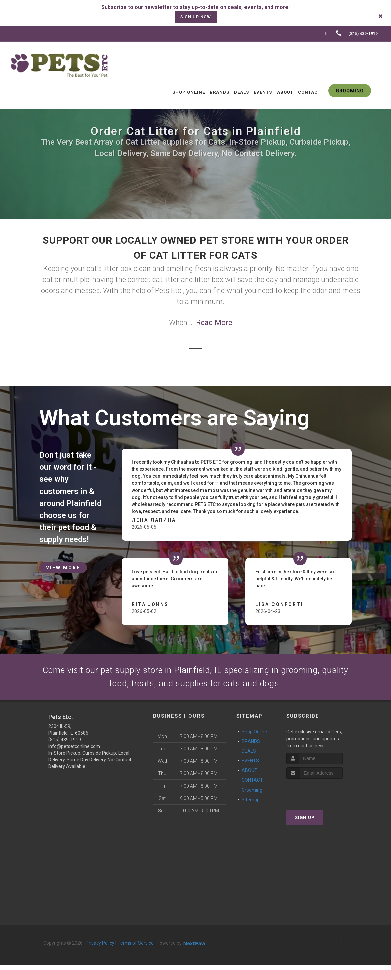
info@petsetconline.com (74, 751)
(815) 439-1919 (64, 745)
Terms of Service (136, 948)
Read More (214, 322)
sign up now (195, 17)
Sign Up (305, 822)
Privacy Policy (100, 948)
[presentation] (322, 797)
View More (63, 567)
